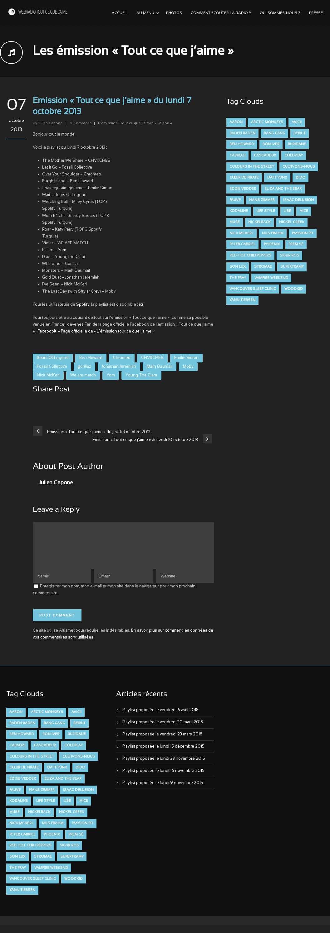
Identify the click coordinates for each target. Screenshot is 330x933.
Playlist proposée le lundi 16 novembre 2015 (163, 778)
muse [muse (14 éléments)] (234, 222)
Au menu (145, 13)
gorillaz (84, 367)
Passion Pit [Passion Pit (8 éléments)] (302, 233)
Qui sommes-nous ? (280, 13)
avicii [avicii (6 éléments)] (297, 122)
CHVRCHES (152, 358)
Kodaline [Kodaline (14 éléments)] (238, 211)
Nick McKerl (48, 375)
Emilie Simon (186, 358)
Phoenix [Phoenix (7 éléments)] (272, 244)
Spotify (83, 305)
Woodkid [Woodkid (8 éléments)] (293, 288)
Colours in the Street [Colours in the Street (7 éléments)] (251, 166)
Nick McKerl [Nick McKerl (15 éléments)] (241, 233)
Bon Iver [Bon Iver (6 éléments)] (271, 144)
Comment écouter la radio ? (221, 13)
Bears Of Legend (53, 358)
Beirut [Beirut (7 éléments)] (299, 133)
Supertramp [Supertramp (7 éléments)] (291, 266)
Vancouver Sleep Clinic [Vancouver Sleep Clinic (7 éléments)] (252, 288)
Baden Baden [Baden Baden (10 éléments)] (242, 133)
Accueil (120, 13)
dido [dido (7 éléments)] (300, 177)
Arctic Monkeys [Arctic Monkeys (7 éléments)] (267, 122)
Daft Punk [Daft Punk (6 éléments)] (277, 177)
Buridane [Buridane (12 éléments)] (297, 144)
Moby (188, 367)
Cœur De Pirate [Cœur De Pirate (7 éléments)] (244, 177)
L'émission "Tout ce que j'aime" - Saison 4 (135, 123)
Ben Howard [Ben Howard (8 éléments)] (241, 144)
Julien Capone (50, 123)
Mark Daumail (159, 367)
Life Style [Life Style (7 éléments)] (265, 211)
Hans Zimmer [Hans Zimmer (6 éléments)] (262, 200)
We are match (83, 375)
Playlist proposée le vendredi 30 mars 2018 (162, 730)
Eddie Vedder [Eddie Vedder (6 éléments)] (242, 188)
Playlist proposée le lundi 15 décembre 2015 (163, 754)
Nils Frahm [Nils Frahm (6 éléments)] (272, 233)
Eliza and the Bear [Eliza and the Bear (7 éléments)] (283, 188)
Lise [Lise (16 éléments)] (287, 211)
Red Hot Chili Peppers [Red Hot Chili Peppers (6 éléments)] (250, 255)
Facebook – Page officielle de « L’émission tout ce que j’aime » (95, 331)
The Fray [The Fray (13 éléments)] (237, 278)
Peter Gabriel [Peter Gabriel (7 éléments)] (242, 244)
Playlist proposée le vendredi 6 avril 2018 (160, 718)
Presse (316, 13)
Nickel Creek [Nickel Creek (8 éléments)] (291, 222)
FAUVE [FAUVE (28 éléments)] (235, 200)
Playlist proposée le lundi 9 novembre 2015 (162, 790)
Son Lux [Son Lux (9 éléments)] (237, 266)
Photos (174, 13)
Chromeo (122, 358)
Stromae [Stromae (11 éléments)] (263, 266)
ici (141, 305)
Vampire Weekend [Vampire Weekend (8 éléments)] (271, 278)
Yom (62, 250)
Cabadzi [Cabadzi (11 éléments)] (237, 155)
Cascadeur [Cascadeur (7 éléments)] (265, 155)
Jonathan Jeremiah (119, 367)
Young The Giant (141, 375)
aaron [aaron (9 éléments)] (236, 122)
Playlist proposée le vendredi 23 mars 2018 (162, 742)
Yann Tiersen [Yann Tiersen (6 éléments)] (242, 300)
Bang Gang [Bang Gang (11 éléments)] (274, 133)
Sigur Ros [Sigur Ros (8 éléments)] (289, 255)
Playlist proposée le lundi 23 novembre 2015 (163, 766)
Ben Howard (90, 358)
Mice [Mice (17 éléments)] (303, 211)
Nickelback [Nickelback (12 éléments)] (259, 222)
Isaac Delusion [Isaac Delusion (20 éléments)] (298, 200)
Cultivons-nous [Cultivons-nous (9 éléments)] (299, 166)
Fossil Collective (52, 367)
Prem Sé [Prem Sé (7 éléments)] (295, 244)
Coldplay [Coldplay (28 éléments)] (293, 155)
